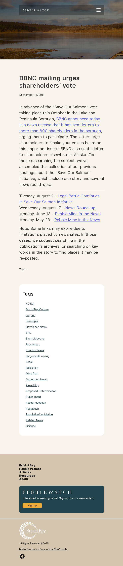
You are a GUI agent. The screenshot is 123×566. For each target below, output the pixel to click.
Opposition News (36, 379)
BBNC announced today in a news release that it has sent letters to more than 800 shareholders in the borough (60, 124)
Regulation (32, 408)
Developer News (36, 327)
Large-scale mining (37, 356)
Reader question (36, 402)
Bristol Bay (27, 465)
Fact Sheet (33, 344)
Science (31, 426)
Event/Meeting (35, 338)
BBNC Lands (60, 549)
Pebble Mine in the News (78, 213)
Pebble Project (30, 469)
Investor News (35, 350)
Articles (25, 472)
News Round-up (80, 207)
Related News (34, 420)
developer (32, 321)
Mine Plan (32, 373)
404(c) (30, 303)
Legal (29, 362)
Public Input (33, 396)
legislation (32, 367)
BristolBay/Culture (37, 309)
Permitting (32, 385)
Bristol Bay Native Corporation (36, 549)
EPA (28, 332)
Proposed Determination (41, 391)
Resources (27, 475)
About (23, 479)
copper (30, 315)
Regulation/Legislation (39, 414)
